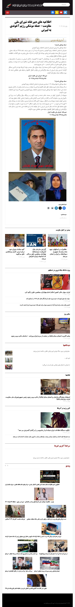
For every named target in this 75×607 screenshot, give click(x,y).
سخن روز (67, 314)
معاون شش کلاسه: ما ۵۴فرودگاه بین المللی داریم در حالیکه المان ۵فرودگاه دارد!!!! (26, 588)
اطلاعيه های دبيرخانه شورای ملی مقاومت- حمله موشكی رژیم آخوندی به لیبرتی (30, 26)
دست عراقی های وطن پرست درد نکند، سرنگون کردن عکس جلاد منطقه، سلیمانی (46, 519)
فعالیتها (68, 375)
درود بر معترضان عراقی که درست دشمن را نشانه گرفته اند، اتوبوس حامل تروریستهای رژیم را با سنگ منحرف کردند (33, 536)
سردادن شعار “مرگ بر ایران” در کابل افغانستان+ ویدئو (18, 571)
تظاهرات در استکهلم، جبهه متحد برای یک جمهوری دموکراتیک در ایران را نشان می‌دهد (58, 252)
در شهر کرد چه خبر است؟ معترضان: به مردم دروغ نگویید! (53, 554)
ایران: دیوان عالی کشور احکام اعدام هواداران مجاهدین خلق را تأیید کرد (47, 292)
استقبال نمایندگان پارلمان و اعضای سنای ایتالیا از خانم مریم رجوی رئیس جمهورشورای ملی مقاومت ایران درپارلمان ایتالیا (37, 398)
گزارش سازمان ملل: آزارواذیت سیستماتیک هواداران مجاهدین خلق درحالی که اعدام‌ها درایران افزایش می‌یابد (36, 254)
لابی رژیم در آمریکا (63, 408)
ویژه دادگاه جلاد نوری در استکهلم (59, 270)
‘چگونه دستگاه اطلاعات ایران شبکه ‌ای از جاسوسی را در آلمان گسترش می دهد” (44, 430)
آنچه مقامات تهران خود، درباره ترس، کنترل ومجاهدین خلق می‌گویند (15, 251)
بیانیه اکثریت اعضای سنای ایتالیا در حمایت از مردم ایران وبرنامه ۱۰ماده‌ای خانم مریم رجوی (40, 336)
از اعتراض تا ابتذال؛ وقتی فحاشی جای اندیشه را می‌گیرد (56, 365)
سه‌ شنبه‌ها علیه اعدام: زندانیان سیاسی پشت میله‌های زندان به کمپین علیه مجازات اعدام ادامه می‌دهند (41, 437)
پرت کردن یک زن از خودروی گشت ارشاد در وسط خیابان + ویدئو (21, 554)
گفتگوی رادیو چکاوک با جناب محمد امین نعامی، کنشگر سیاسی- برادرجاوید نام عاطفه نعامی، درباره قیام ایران (32, 484)
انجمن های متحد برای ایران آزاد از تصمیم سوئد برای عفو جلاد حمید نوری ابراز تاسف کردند (45, 305)
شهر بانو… (67, 358)
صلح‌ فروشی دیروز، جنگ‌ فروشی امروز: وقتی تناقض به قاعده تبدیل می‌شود (51, 351)
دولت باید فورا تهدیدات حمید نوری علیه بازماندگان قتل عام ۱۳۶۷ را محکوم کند (48, 299)
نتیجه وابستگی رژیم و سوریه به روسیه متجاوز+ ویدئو (46, 571)
